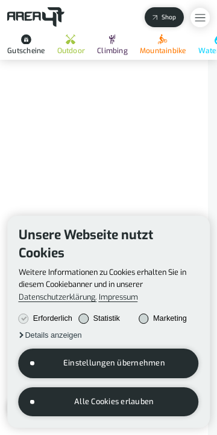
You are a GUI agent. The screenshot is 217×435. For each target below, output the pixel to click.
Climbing (112, 45)
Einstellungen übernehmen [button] (114, 363)
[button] (50, 335)
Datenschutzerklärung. (58, 297)
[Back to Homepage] (35, 17)
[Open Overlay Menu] (200, 17)
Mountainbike (163, 45)
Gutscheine (26, 45)
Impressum (118, 297)
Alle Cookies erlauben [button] (114, 401)
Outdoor (71, 45)
